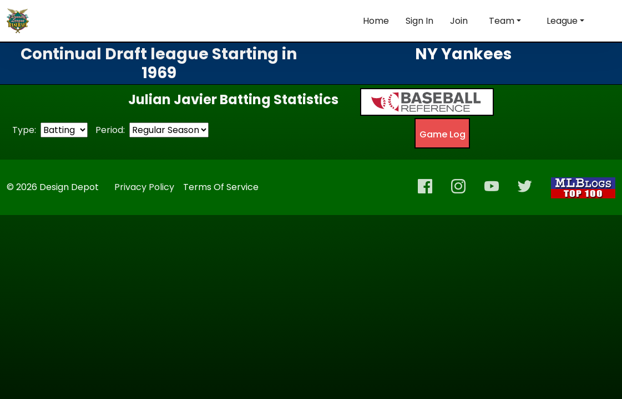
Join (459, 20)
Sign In (419, 20)
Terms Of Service (221, 187)
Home (376, 20)
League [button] (562, 20)
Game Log (442, 134)
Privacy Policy (144, 187)
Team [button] (501, 20)
